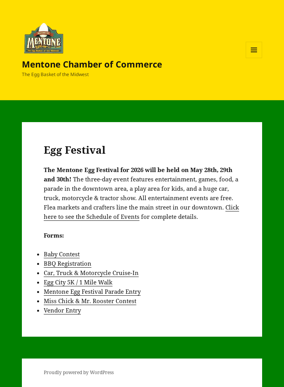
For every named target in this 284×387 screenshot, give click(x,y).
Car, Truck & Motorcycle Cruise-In (91, 273)
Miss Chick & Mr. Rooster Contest (90, 301)
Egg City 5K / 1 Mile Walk (78, 282)
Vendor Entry (62, 310)
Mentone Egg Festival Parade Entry (92, 291)
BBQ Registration (67, 263)
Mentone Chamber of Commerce (92, 64)
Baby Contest (62, 254)
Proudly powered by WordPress (79, 372)
